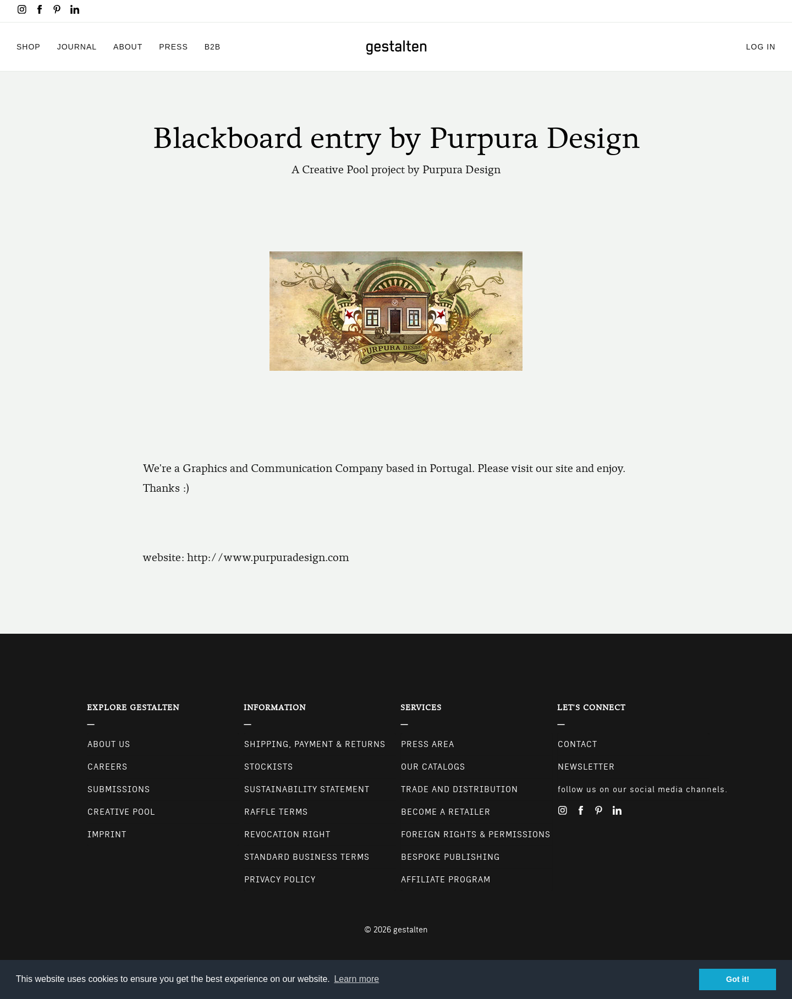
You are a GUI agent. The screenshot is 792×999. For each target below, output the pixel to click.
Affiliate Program (446, 880)
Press (173, 46)
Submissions (118, 789)
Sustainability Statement (307, 789)
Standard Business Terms (307, 857)
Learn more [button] (356, 979)
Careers (107, 767)
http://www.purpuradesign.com (268, 557)
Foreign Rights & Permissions (476, 834)
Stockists (268, 767)
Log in (761, 46)
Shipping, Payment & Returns (315, 744)
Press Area (427, 744)
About (127, 46)
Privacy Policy (280, 880)
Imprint (107, 834)
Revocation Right (287, 834)
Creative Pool (121, 812)
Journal (77, 46)
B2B (213, 46)
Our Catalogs (433, 767)
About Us (108, 744)
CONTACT (577, 744)
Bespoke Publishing (450, 857)
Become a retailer (446, 812)
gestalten (410, 930)
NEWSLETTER (586, 767)
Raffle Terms (276, 812)
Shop (28, 46)
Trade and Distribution (459, 789)
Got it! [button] (737, 979)
